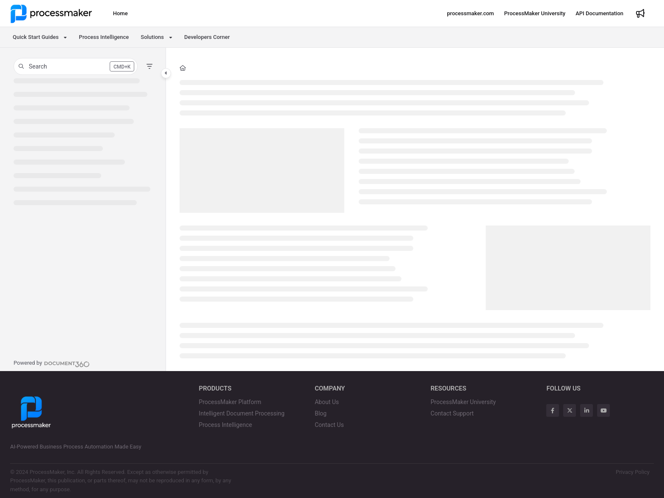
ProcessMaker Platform (230, 402)
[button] (76, 66)
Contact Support (452, 413)
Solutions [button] (152, 37)
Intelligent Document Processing (242, 413)
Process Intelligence (104, 37)
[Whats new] (640, 13)
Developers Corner (207, 37)
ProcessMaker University (463, 402)
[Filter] (149, 66)
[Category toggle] (166, 73)
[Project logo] (51, 13)
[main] (415, 209)
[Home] (120, 13)
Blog (320, 413)
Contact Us (329, 424)
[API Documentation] (599, 13)
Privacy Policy (633, 472)
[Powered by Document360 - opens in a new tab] (52, 363)
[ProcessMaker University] (534, 13)
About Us (327, 402)
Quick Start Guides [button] (35, 37)
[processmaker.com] (470, 13)
